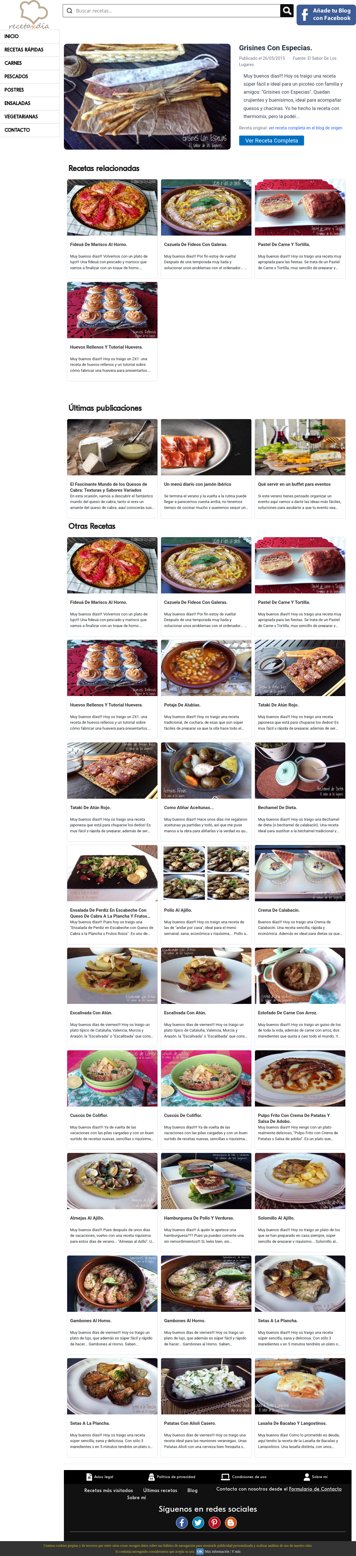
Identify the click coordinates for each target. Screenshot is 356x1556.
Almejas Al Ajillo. (87, 1218)
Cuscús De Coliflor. (89, 1115)
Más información (217, 1551)
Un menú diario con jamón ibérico (197, 484)
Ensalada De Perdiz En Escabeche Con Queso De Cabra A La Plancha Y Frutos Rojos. (108, 913)
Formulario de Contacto (315, 1489)
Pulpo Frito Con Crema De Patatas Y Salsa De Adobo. (294, 1118)
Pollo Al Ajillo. (178, 910)
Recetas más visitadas (109, 1490)
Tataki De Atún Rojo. (278, 705)
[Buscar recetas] (172, 10)
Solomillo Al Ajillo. (276, 1218)
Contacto (17, 130)
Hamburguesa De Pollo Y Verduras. (199, 1218)
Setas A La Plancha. (278, 1320)
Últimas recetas (161, 1490)
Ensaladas (17, 103)
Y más (236, 1551)
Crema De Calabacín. (279, 910)
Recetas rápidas (23, 50)
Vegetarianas (21, 117)
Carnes (13, 63)
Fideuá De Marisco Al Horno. (98, 244)
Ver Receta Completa (271, 140)
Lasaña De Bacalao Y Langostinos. (292, 1423)
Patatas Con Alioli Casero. (190, 1423)
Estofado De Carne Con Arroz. (287, 1013)
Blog (193, 1490)
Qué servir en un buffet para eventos (294, 484)
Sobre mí (137, 1497)
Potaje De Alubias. (182, 705)
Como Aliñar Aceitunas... (189, 807)
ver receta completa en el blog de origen (305, 128)
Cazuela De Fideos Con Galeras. (196, 244)
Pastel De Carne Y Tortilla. (284, 244)
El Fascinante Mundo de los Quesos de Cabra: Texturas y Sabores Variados (108, 487)
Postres (14, 90)
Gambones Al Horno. (91, 1320)
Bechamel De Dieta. (277, 807)
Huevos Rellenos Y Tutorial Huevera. (106, 347)
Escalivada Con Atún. (91, 1013)
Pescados (16, 76)
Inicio (11, 36)
